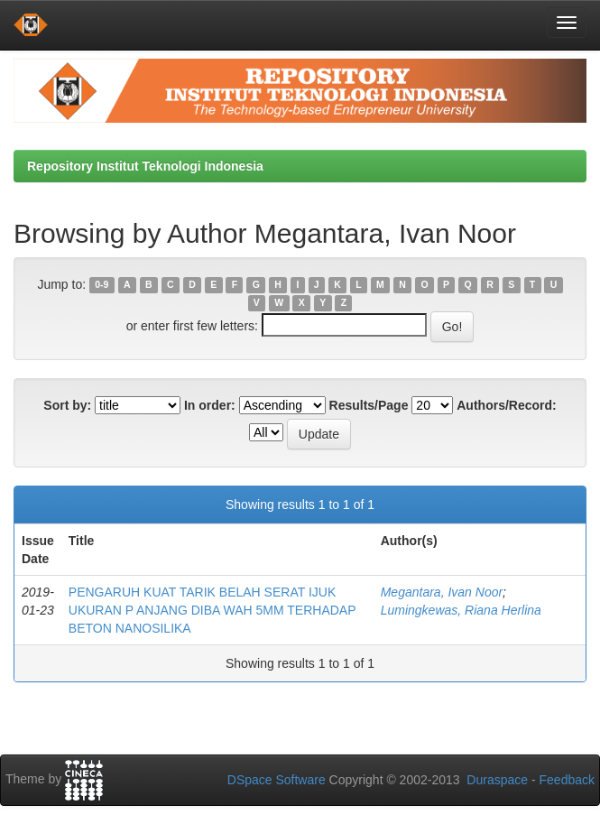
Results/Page (369, 405)
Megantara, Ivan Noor (442, 592)
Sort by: (67, 405)
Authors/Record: (506, 405)
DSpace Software (276, 780)
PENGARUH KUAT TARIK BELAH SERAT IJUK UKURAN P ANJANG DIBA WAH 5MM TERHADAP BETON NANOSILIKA (212, 610)
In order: (209, 405)
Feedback (567, 780)
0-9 (101, 285)
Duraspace (497, 780)
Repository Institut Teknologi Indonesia (145, 166)
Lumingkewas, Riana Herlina (461, 610)
